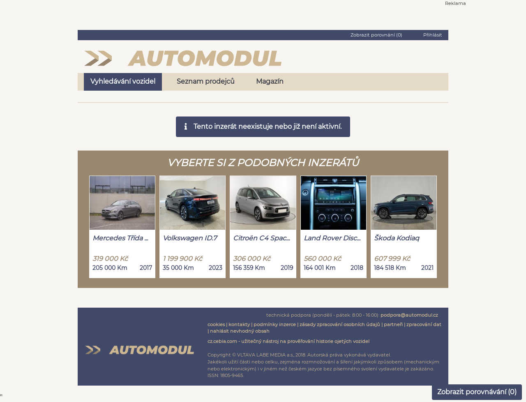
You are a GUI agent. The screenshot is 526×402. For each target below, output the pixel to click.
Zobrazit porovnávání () (477, 392)
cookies (216, 324)
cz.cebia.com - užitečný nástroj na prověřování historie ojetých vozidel (288, 341)
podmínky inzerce (275, 324)
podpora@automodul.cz (409, 315)
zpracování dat (423, 324)
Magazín (270, 81)
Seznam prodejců (206, 81)
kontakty (239, 324)
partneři (393, 324)
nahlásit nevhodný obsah (240, 331)
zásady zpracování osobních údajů (340, 324)
